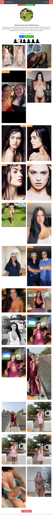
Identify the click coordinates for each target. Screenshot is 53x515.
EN (45, 2)
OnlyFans (22, 33)
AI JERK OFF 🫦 (29, 36)
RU (47, 2)
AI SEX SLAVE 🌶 (30, 5)
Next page (26, 511)
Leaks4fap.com (9, 2)
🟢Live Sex (21, 5)
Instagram (30, 33)
